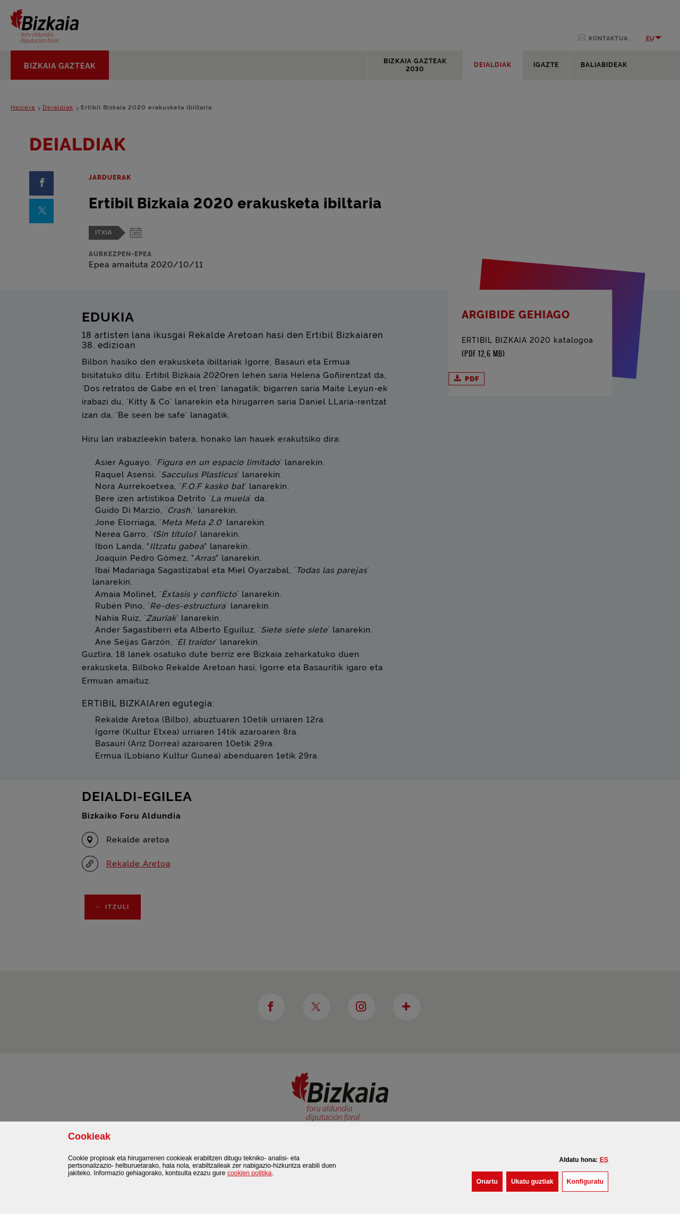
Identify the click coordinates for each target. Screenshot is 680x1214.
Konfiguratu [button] (587, 1180)
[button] (604, 1160)
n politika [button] (249, 1173)
